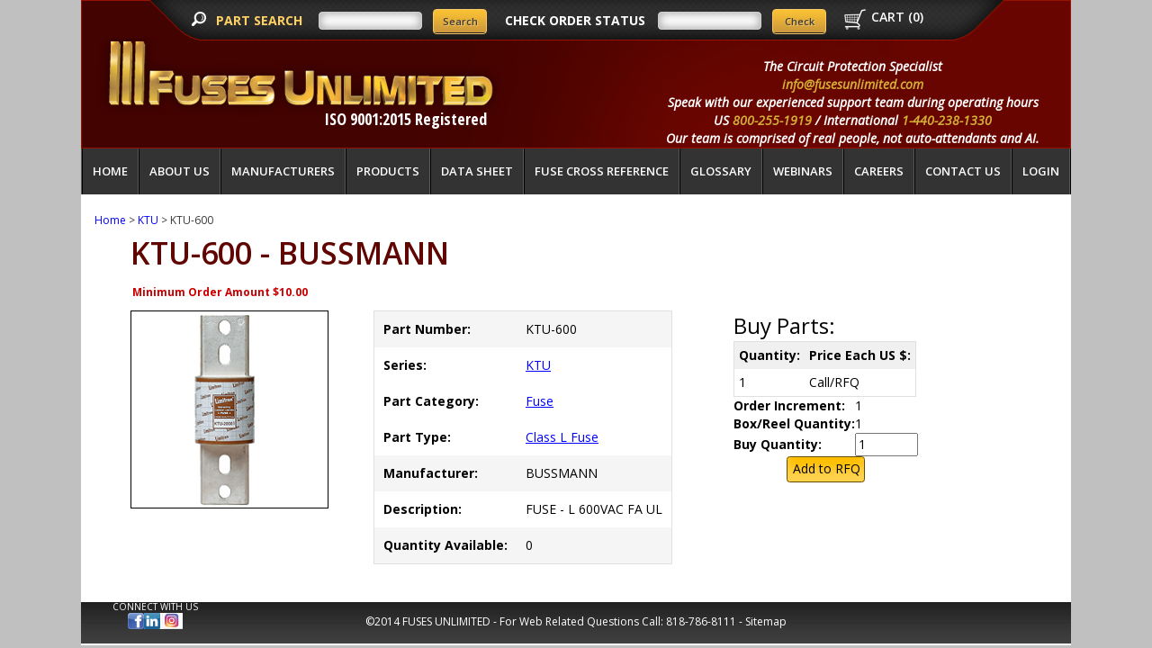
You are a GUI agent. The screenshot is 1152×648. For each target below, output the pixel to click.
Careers (879, 171)
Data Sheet (477, 171)
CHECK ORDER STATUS (575, 20)
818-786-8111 (701, 621)
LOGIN (1040, 171)
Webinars (802, 171)
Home (110, 171)
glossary (721, 171)
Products (387, 171)
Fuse (540, 401)
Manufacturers (283, 171)
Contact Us (963, 171)
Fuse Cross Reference (602, 171)
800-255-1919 (772, 120)
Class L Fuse (562, 437)
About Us (179, 171)
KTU (148, 220)
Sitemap (766, 621)
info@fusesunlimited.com (852, 84)
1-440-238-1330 (947, 120)
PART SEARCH (261, 20)
